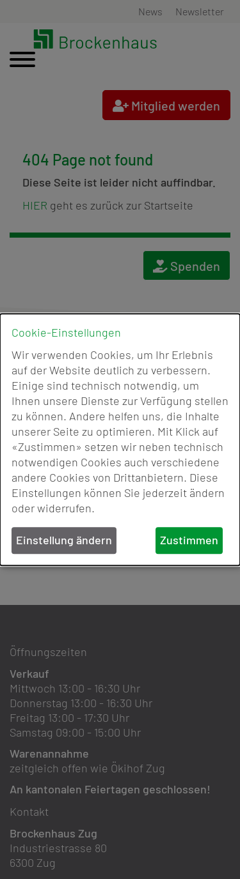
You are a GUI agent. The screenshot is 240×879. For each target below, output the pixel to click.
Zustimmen (189, 540)
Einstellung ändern (64, 540)
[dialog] (120, 439)
